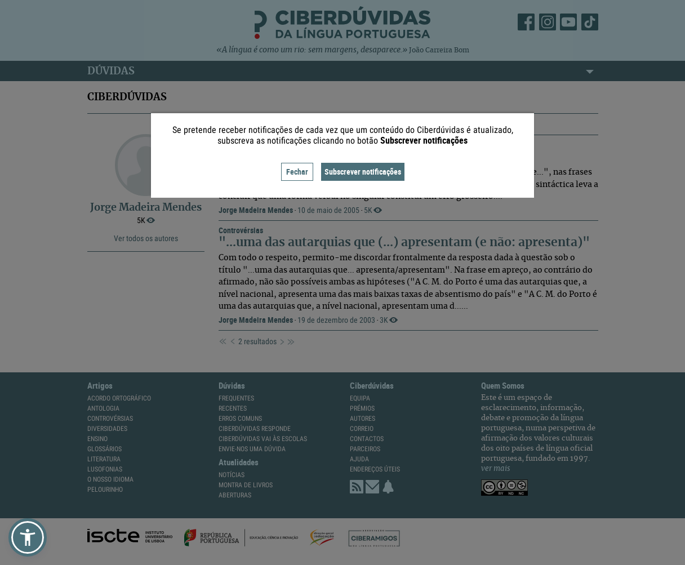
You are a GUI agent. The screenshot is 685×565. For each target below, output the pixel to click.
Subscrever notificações (362, 171)
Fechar (297, 171)
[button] (27, 537)
